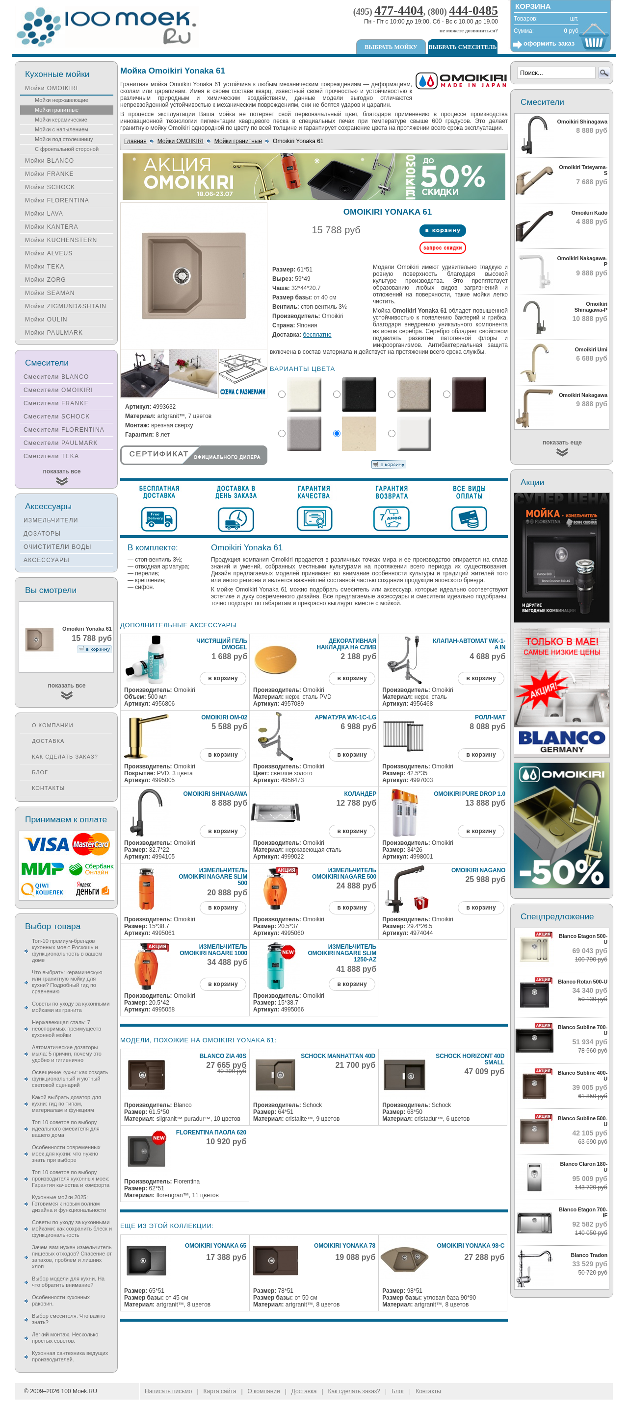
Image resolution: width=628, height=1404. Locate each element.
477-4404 (398, 10)
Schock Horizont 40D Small (470, 1059)
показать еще (562, 442)
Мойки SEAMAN (50, 293)
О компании (53, 725)
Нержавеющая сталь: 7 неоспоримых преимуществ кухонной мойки (66, 1028)
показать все (62, 471)
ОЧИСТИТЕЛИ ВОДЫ (58, 546)
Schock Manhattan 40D (338, 1056)
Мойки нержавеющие (61, 100)
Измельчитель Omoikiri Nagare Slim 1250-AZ (342, 953)
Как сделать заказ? (65, 757)
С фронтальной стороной (67, 149)
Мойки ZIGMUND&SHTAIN (65, 306)
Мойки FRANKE (49, 174)
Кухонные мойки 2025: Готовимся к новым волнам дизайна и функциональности (69, 1203)
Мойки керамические (61, 120)
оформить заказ (549, 43)
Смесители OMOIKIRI (58, 390)
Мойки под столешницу (64, 139)
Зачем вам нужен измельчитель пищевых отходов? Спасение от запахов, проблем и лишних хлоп (72, 1256)
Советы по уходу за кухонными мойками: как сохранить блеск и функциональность (72, 1228)
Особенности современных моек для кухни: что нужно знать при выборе (66, 1153)
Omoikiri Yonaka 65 (215, 1245)
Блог (40, 772)
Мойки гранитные (238, 141)
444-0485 (473, 10)
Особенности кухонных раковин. (61, 1300)
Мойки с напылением (61, 129)
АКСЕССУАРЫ (47, 560)
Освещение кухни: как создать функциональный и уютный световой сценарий (70, 1078)
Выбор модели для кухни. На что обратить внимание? (68, 1282)
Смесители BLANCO (56, 376)
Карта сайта (220, 1391)
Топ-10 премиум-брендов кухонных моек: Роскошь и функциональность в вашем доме (67, 950)
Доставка (48, 741)
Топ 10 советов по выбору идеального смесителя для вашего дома (66, 1128)
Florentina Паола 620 (211, 1132)
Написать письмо (168, 1391)
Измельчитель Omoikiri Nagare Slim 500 (213, 877)
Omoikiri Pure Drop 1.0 (469, 793)
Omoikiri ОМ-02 (224, 717)
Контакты (48, 788)
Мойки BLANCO (49, 160)
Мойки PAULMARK (54, 332)
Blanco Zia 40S (223, 1056)
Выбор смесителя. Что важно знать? (68, 1319)
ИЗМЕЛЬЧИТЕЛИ (51, 520)
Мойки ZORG (45, 279)
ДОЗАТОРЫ (42, 533)
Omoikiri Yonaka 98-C (471, 1245)
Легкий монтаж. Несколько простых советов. (65, 1337)
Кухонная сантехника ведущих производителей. (70, 1356)
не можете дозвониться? (469, 30)
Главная (135, 141)
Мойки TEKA (44, 266)
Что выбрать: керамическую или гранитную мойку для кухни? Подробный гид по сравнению (67, 981)
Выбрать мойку (391, 47)
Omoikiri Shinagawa (215, 793)
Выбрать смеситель (463, 47)
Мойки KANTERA (51, 226)
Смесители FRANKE (56, 403)
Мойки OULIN (46, 319)
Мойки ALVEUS (49, 253)
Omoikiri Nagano (478, 870)
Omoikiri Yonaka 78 (344, 1245)
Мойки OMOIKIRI (180, 141)
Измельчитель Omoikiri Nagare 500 (344, 873)
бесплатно (317, 334)
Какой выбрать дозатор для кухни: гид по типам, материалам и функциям (66, 1103)
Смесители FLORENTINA (64, 429)
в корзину (222, 678)
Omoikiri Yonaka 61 (87, 629)
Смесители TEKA (51, 456)
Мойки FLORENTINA (57, 200)
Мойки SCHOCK (50, 187)
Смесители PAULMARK (61, 443)
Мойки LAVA (44, 213)
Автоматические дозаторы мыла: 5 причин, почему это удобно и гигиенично (67, 1053)
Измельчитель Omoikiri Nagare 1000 (213, 950)
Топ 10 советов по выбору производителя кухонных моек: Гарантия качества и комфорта (70, 1178)
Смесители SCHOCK (57, 416)
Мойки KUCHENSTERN (61, 240)
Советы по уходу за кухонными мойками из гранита (70, 1007)
